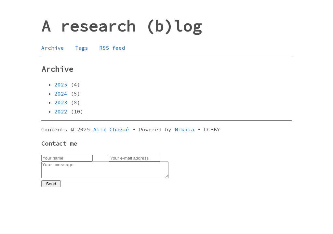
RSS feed (112, 48)
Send (51, 186)
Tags (81, 48)
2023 (60, 102)
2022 (60, 111)
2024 (60, 93)
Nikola (184, 129)
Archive (52, 48)
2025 (60, 84)
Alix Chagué (111, 129)
